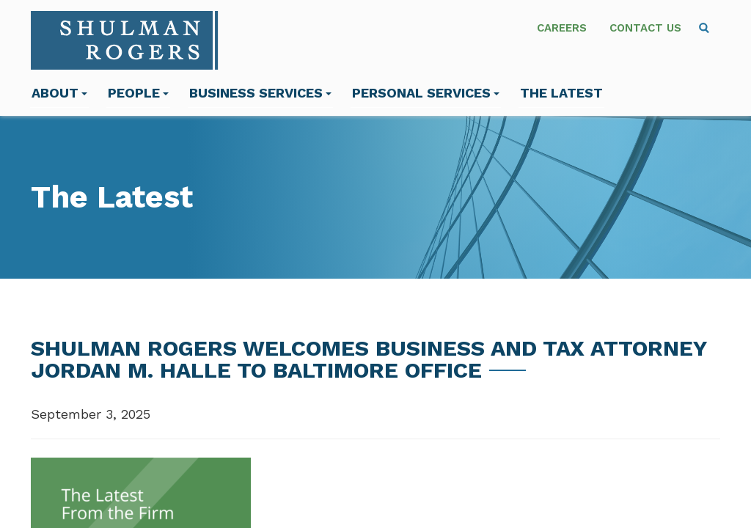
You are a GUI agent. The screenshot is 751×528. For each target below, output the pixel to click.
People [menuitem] (138, 92)
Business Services (260, 92)
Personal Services (425, 92)
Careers (562, 27)
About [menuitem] (59, 92)
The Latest (561, 92)
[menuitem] (704, 27)
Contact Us (645, 27)
